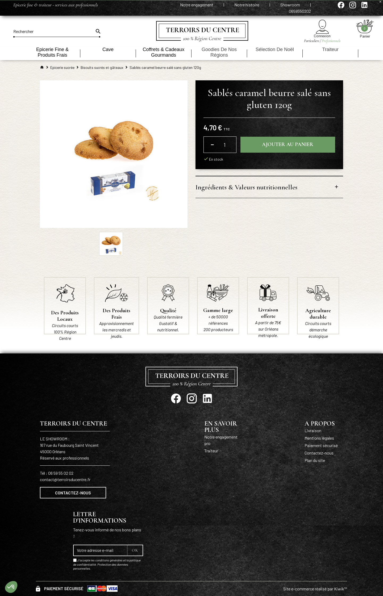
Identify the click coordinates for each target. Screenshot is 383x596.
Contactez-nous (73, 492)
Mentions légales (319, 437)
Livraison (313, 430)
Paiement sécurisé (321, 445)
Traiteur (211, 450)
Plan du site (315, 460)
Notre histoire (247, 4)
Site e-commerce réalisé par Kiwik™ (315, 588)
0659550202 (300, 11)
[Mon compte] (322, 27)
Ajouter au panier (287, 144)
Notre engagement (197, 4)
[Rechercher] (56, 31)
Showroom (290, 4)
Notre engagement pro (221, 440)
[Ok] (97, 31)
